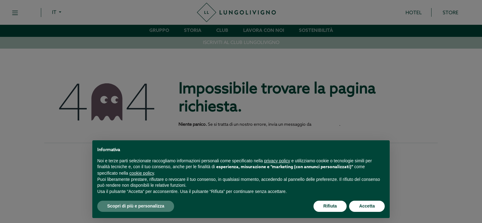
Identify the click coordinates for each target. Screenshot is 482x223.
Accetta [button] (367, 205)
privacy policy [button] (277, 160)
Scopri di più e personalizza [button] (135, 205)
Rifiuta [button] (330, 205)
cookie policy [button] (141, 173)
